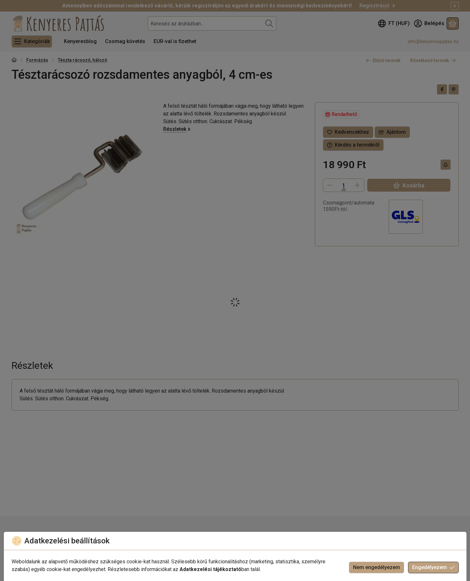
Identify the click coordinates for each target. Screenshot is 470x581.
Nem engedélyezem (376, 567)
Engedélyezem (433, 567)
